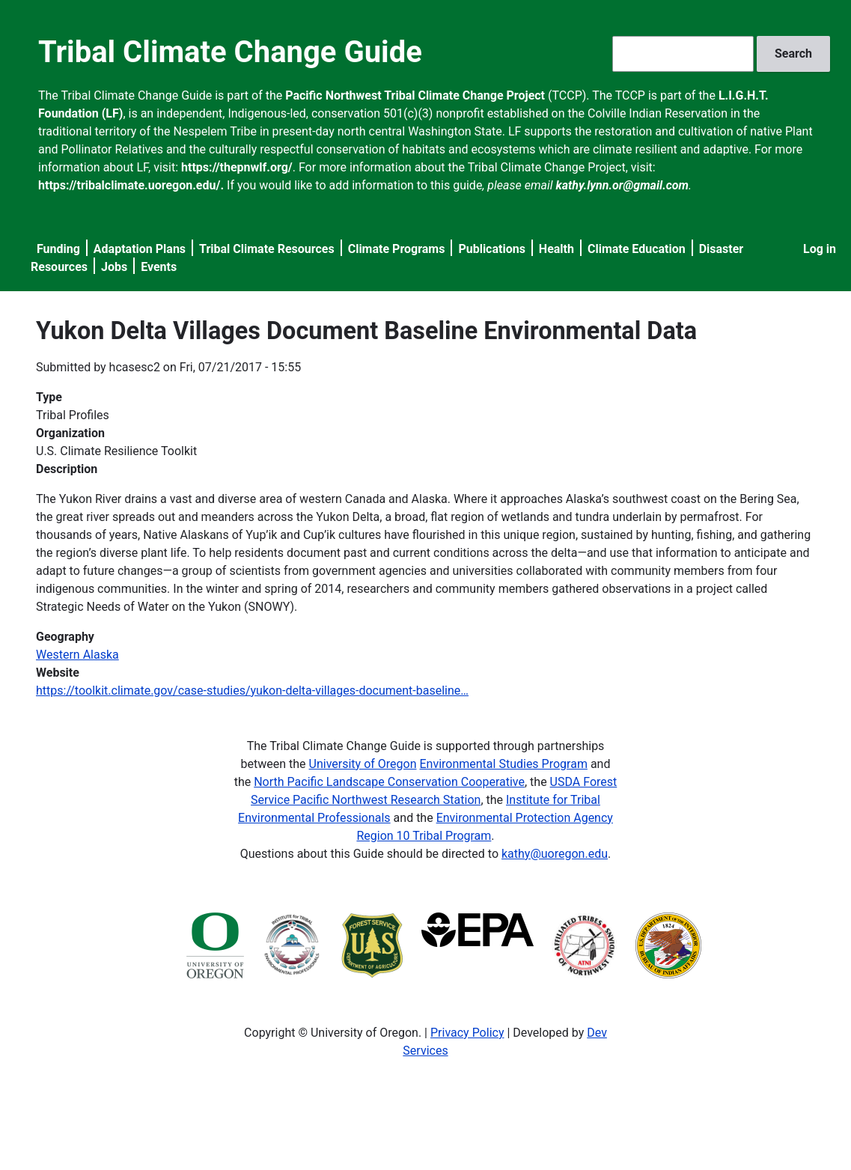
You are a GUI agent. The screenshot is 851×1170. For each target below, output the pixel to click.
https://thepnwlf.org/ (237, 167)
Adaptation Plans (140, 249)
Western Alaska (77, 655)
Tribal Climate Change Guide (230, 52)
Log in (819, 249)
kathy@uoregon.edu (554, 854)
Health (556, 249)
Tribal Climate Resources (267, 249)
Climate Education (637, 249)
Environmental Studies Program (503, 764)
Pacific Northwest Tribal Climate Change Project (415, 95)
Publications (491, 249)
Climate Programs (396, 249)
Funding (58, 249)
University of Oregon (363, 764)
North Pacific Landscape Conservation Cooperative (389, 782)
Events (159, 267)
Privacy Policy (467, 1033)
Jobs (114, 267)
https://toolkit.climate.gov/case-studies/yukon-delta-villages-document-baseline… (252, 690)
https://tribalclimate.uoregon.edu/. (131, 185)
